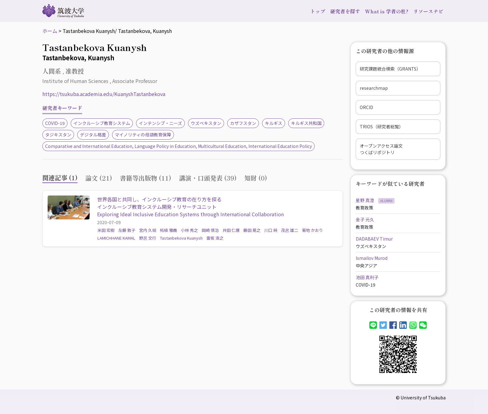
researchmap (374, 88)
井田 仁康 (231, 230)
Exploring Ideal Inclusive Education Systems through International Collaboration (190, 214)
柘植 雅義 (168, 230)
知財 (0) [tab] (255, 177)
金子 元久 (365, 219)
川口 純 (270, 230)
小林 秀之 (189, 230)
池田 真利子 (367, 277)
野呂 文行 (147, 238)
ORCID (366, 107)
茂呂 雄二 (289, 230)
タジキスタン (58, 134)
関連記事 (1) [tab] (59, 177)
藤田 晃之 (251, 230)
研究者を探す (345, 11)
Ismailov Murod (371, 258)
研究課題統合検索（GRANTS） (390, 69)
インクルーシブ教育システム (101, 123)
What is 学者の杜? (386, 11)
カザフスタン (243, 123)
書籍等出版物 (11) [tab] (145, 177)
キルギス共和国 (306, 123)
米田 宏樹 (106, 230)
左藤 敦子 (126, 230)
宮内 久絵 (147, 230)
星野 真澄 (365, 200)
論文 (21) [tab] (98, 177)
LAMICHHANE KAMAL (116, 238)
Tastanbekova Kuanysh (181, 238)
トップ (317, 11)
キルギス (273, 123)
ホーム (49, 30)
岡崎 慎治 (210, 230)
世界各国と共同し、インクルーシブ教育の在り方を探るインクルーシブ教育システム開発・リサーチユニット (159, 203)
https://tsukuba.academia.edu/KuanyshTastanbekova (103, 94)
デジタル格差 (93, 134)
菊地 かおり (312, 230)
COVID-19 (55, 123)
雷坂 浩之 (214, 238)
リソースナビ (428, 11)
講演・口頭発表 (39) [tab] (208, 177)
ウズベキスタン (206, 123)
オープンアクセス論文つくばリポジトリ (381, 149)
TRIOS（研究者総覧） (381, 126)
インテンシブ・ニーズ (160, 123)
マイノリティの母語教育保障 (143, 134)
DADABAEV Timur (374, 239)
